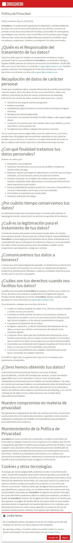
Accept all (53, 537)
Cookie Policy (54, 532)
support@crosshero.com (51, 66)
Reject (65, 537)
